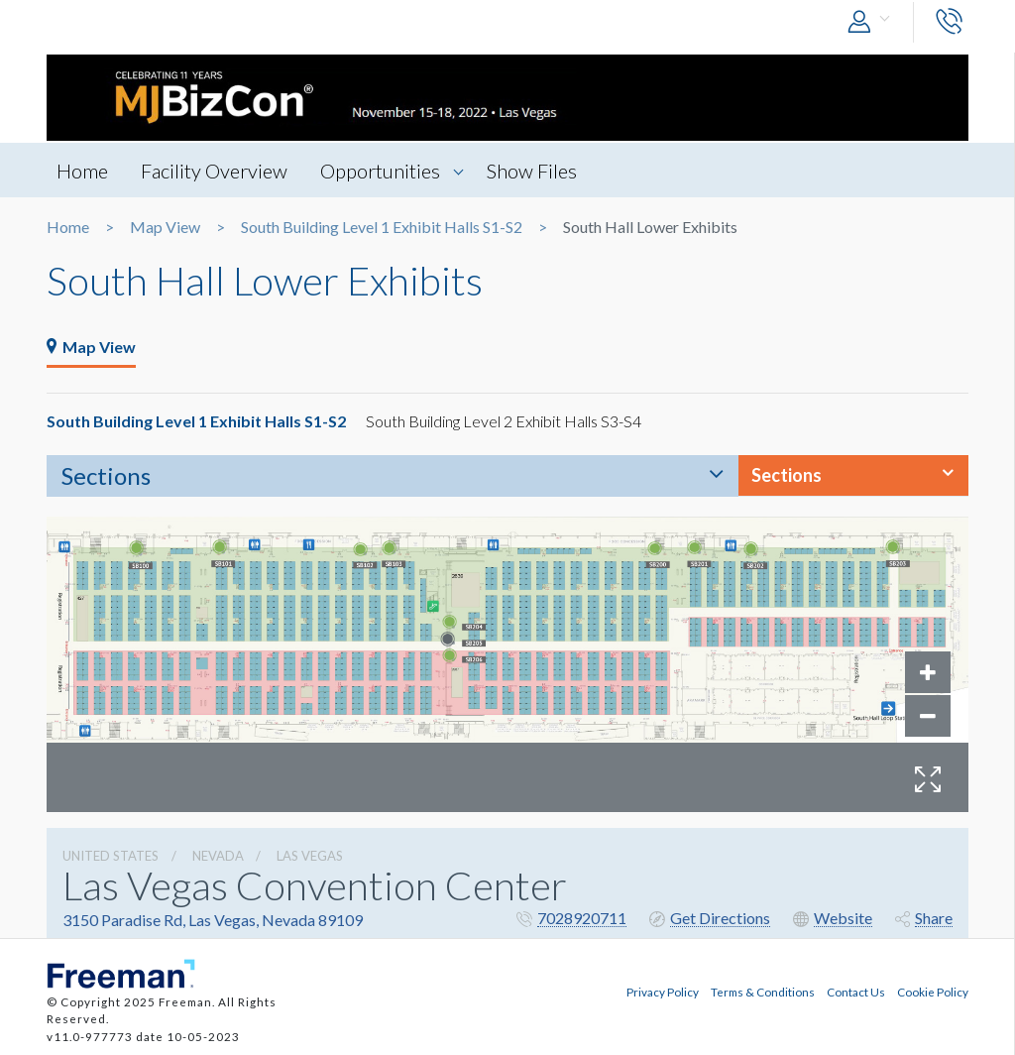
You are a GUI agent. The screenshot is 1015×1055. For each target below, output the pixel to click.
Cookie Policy (932, 991)
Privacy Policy (662, 991)
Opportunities (380, 170)
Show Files (532, 170)
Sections (106, 475)
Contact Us (856, 991)
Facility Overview (214, 170)
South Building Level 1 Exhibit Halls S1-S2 (381, 227)
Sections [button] (786, 475)
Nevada (218, 856)
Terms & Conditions (763, 991)
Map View (165, 227)
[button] (873, 22)
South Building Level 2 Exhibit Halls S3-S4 (503, 420)
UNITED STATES (110, 856)
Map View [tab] (91, 346)
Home (82, 170)
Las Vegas (310, 856)
